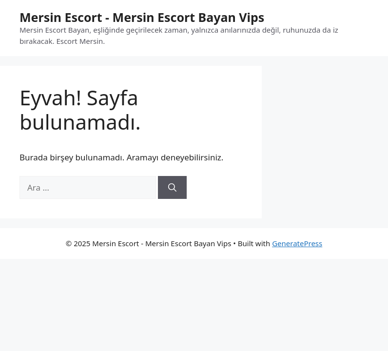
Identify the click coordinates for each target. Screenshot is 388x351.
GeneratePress (297, 243)
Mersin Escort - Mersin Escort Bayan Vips (141, 17)
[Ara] (172, 187)
